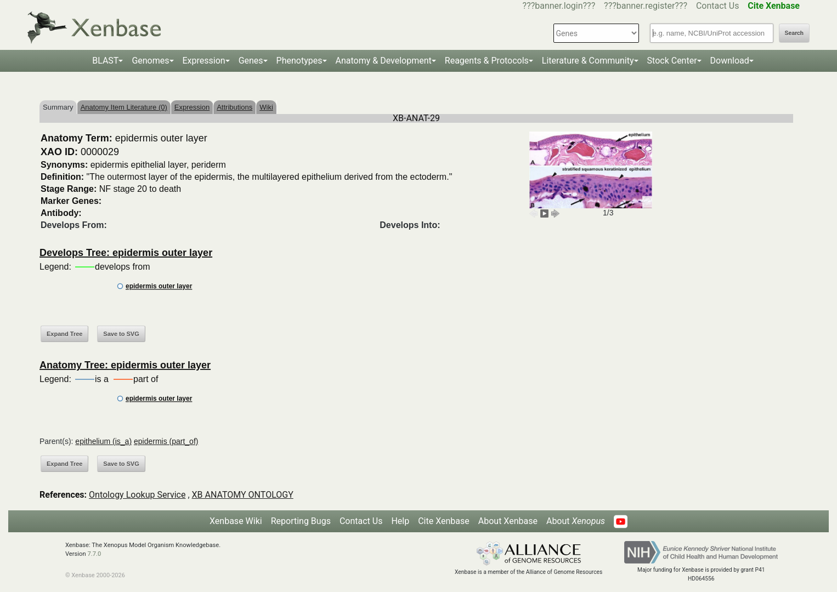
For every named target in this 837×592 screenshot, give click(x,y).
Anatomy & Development (384, 60)
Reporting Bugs (301, 521)
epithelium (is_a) (103, 441)
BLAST (105, 60)
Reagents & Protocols (487, 60)
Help (400, 521)
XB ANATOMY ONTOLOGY (242, 494)
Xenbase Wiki (236, 521)
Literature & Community (588, 60)
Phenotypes (299, 60)
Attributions (234, 107)
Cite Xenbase (444, 521)
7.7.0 (94, 553)
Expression (204, 60)
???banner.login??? (559, 6)
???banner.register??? (645, 6)
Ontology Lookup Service (137, 494)
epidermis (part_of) (166, 441)
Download (729, 60)
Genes (251, 60)
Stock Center (672, 60)
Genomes (150, 60)
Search (794, 33)
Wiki (266, 107)
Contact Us (717, 6)
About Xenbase (508, 521)
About (575, 521)
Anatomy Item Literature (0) (124, 107)
